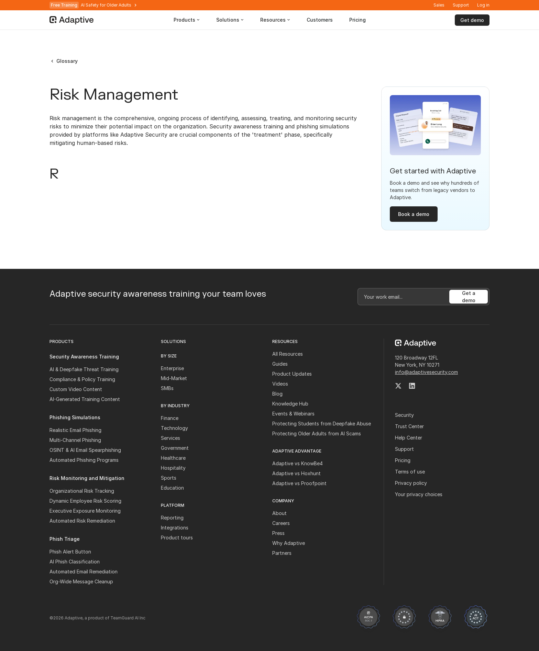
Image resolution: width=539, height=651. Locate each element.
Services (170, 438)
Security (404, 415)
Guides (280, 364)
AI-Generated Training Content (85, 399)
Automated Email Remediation (84, 571)
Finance (169, 418)
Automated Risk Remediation (82, 521)
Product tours (177, 537)
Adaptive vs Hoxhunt (296, 473)
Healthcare (173, 458)
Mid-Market (174, 378)
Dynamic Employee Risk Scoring (85, 501)
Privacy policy (411, 483)
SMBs (167, 388)
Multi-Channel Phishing (75, 440)
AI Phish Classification (75, 561)
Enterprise (172, 368)
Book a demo (413, 214)
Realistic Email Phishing (75, 430)
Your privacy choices (418, 494)
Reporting (172, 518)
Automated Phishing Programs (84, 460)
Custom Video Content (76, 389)
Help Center (408, 438)
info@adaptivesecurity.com (426, 372)
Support (461, 5)
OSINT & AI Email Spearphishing (85, 450)
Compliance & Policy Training (82, 379)
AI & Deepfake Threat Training (84, 369)
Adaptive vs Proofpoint (299, 483)
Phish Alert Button (70, 552)
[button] (483, 5)
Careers (281, 523)
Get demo (472, 20)
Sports (168, 478)
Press (278, 533)
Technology (174, 428)
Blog (277, 394)
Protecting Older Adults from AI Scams (316, 433)
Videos (280, 384)
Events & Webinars (293, 413)
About (279, 513)
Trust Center (409, 426)
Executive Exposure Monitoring (85, 511)
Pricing (402, 460)
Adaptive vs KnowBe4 (297, 463)
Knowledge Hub (290, 404)
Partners (282, 553)
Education (172, 488)
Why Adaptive (288, 543)
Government (175, 448)
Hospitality (173, 468)
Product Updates (292, 374)
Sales (438, 5)
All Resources (287, 354)
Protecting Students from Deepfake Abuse (321, 423)
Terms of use (410, 472)
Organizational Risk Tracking (82, 491)
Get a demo (468, 296)
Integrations (174, 527)
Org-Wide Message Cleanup (81, 581)
